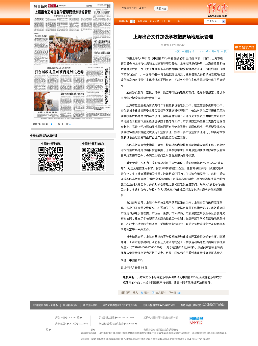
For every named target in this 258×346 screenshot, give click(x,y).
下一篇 (175, 292)
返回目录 (154, 21)
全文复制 (158, 292)
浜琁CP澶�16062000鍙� (68, 317)
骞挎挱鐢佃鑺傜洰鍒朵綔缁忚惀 (161, 329)
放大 (135, 292)
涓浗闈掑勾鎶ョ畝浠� (45, 305)
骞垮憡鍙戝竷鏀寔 (203, 305)
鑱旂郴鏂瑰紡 (70, 305)
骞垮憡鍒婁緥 (90, 305)
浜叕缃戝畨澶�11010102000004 (116, 317)
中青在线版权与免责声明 (43, 135)
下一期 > (177, 21)
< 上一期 (166, 21)
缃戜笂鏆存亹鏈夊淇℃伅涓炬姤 (120, 305)
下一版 (66, 124)
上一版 (55, 124)
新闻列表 (142, 21)
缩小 (145, 292)
